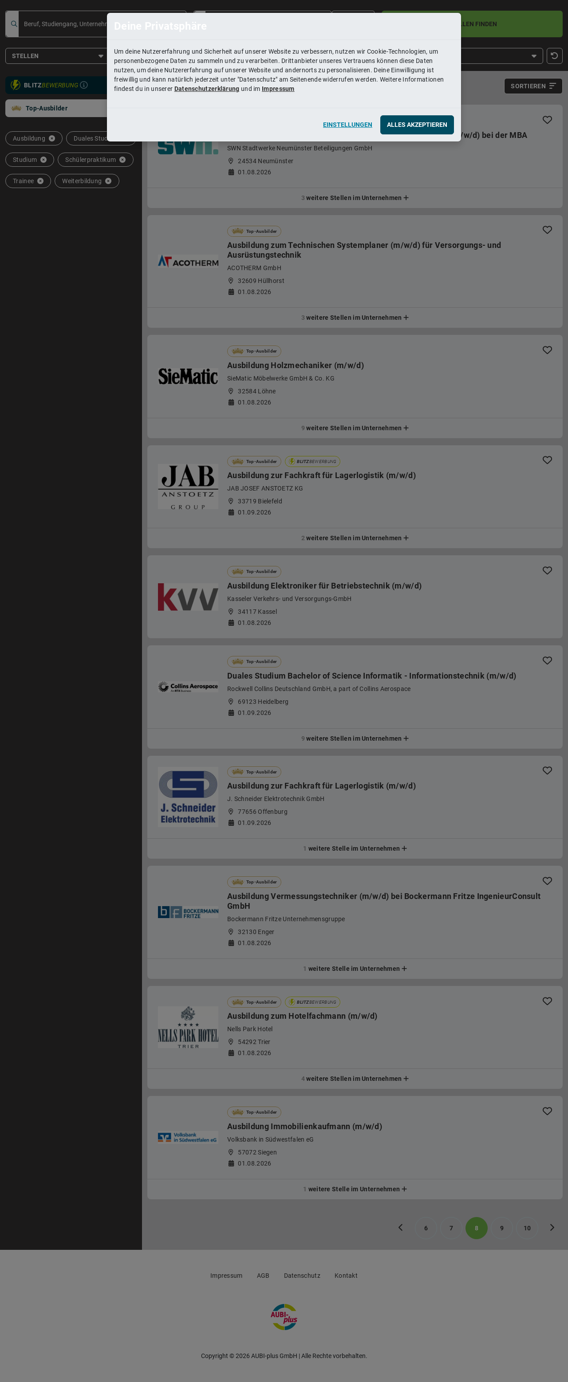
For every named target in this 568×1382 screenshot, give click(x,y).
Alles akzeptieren (417, 124)
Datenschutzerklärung (207, 88)
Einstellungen (347, 124)
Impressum (278, 88)
